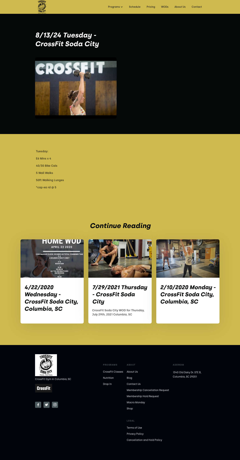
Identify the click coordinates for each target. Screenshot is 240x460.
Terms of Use (134, 427)
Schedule (135, 6)
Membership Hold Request (143, 396)
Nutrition (108, 377)
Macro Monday (136, 402)
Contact (197, 6)
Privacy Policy (135, 433)
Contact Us (134, 384)
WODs (164, 6)
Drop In (107, 384)
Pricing (151, 6)
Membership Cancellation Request (148, 390)
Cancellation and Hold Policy (144, 440)
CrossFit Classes (113, 371)
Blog (129, 377)
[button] (115, 7)
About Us (180, 6)
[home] (42, 7)
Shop (130, 408)
